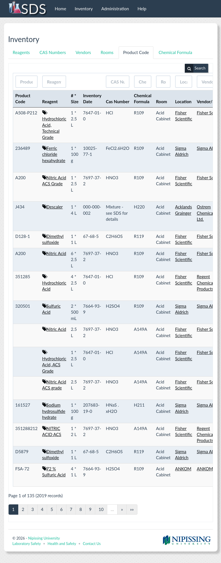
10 (101, 509)
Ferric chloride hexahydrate (53, 154)
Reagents (21, 52)
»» (132, 509)
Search (195, 68)
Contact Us (92, 543)
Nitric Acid (56, 253)
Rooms (107, 52)
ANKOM (183, 468)
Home (60, 8)
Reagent (50, 101)
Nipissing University (44, 538)
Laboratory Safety (27, 543)
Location (183, 101)
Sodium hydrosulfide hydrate (53, 411)
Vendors (83, 52)
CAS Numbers (53, 52)
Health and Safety (62, 543)
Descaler (54, 206)
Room (161, 101)
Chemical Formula (175, 52)
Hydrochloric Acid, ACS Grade (54, 364)
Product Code (136, 52)
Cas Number (117, 101)
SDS (27, 8)
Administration (115, 8)
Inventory (84, 8)
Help (141, 8)
